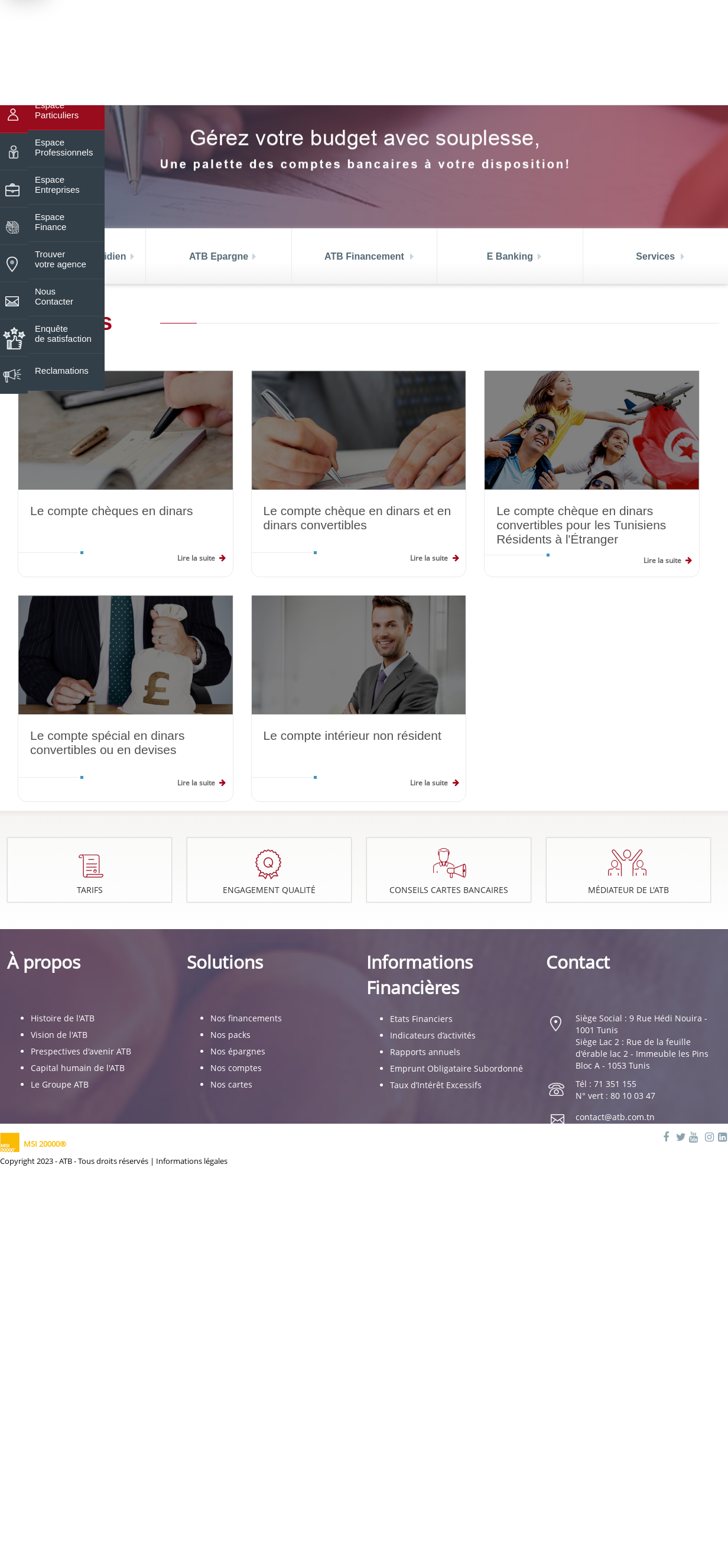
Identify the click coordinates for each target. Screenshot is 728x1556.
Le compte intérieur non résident (352, 735)
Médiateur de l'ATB (628, 890)
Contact (578, 962)
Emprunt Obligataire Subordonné (456, 1068)
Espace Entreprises (57, 180)
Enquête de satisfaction (63, 329)
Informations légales (192, 1161)
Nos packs (230, 1034)
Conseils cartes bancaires (450, 890)
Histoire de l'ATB (63, 1018)
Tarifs (90, 889)
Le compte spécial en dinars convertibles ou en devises (107, 742)
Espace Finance (50, 218)
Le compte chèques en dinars (111, 510)
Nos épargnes (237, 1051)
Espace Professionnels (64, 143)
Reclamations (62, 366)
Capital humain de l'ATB (78, 1067)
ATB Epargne (218, 256)
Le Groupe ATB (60, 1084)
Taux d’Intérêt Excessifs (436, 1085)
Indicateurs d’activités (433, 1035)
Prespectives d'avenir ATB (81, 1051)
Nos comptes (236, 1067)
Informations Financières (419, 974)
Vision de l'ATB (59, 1034)
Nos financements (246, 1018)
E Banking (510, 256)
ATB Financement (364, 256)
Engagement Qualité (269, 890)
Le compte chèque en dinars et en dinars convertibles (357, 518)
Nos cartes (231, 1084)
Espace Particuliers (57, 106)
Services (655, 256)
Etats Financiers (421, 1018)
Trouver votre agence (60, 255)
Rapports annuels (425, 1051)
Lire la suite (196, 558)
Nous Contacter (54, 292)
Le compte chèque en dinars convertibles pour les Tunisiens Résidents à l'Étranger (581, 525)
